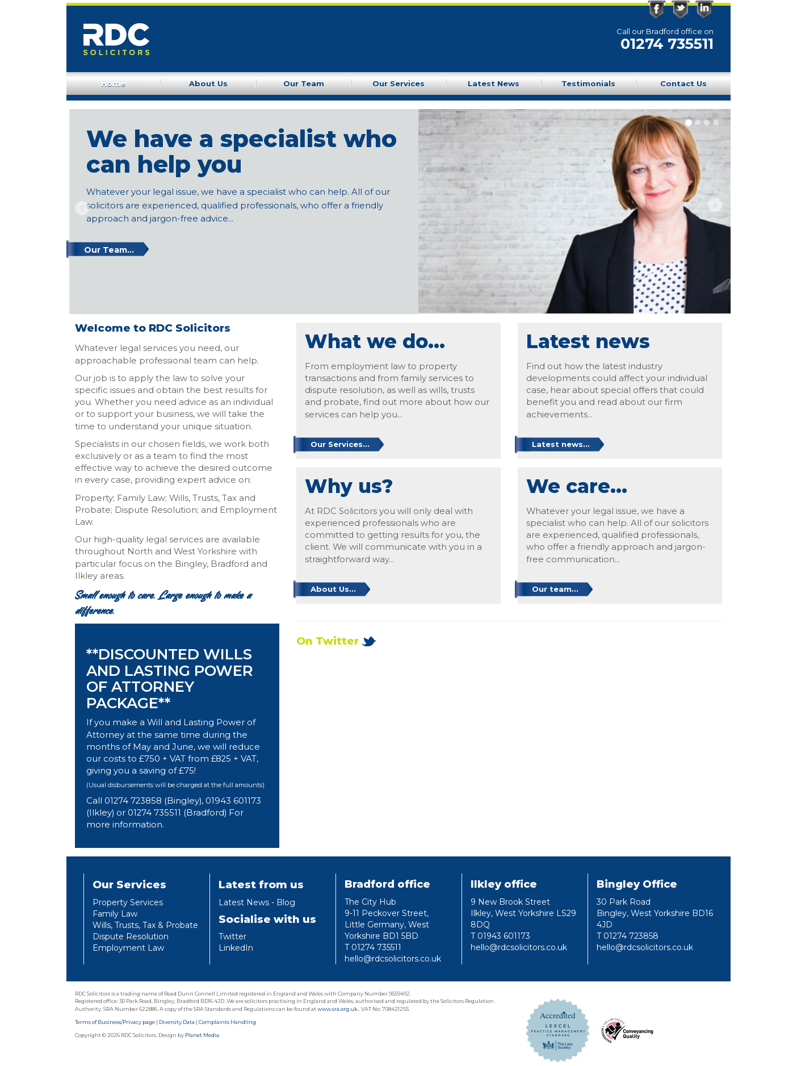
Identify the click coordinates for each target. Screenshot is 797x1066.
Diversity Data (177, 1022)
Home (113, 83)
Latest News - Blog (257, 902)
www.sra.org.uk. (338, 1009)
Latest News (493, 83)
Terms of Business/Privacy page (115, 1022)
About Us (208, 83)
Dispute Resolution (131, 936)
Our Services (398, 83)
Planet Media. (202, 1035)
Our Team (303, 83)
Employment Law (128, 948)
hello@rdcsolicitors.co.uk (393, 959)
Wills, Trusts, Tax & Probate (145, 925)
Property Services (128, 902)
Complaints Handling (227, 1022)
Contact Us (683, 83)
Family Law (115, 914)
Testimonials (588, 83)
